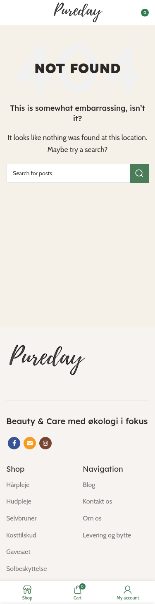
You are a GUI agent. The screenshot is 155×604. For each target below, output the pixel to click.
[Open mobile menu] (10, 12)
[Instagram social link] (45, 443)
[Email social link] (30, 443)
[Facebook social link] (14, 443)
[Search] (77, 173)
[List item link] (38, 485)
